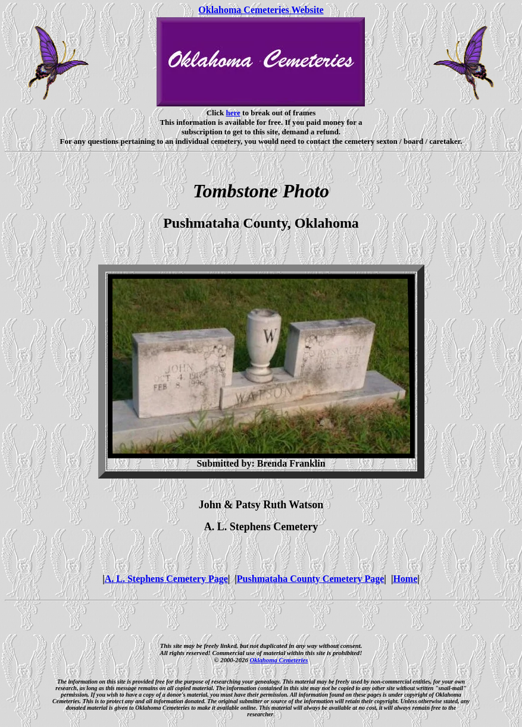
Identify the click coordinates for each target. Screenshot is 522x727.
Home (405, 579)
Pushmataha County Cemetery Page (311, 579)
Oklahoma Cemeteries (278, 659)
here (233, 112)
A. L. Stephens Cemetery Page (166, 579)
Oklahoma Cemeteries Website (260, 10)
